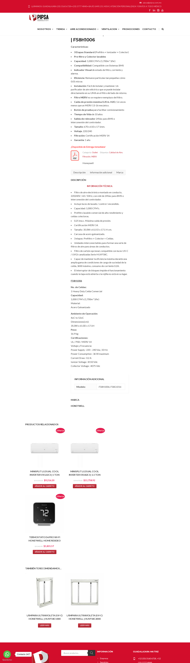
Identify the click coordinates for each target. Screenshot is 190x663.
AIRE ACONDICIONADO (84, 33)
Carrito (103, 613)
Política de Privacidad (110, 628)
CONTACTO (149, 33)
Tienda (103, 616)
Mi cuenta (104, 609)
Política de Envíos (108, 624)
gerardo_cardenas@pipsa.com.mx (148, 627)
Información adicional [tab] (101, 172)
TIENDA (62, 33)
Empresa (104, 585)
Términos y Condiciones (111, 632)
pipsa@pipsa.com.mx (147, 593)
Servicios (104, 589)
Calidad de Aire (115, 152)
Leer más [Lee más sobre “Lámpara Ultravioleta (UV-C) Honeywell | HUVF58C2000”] (77, 552)
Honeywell (88, 163)
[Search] (91, 580)
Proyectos (105, 593)
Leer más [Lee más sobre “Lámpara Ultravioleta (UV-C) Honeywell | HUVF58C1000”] (41, 552)
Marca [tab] (119, 172)
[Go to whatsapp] (7, 654)
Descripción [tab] (79, 172)
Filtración (87, 156)
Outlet (95, 152)
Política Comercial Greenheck (113, 620)
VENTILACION (111, 33)
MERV (94, 156)
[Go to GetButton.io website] (7, 660)
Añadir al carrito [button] (42, 480)
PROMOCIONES (131, 33)
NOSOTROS (45, 33)
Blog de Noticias (107, 597)
